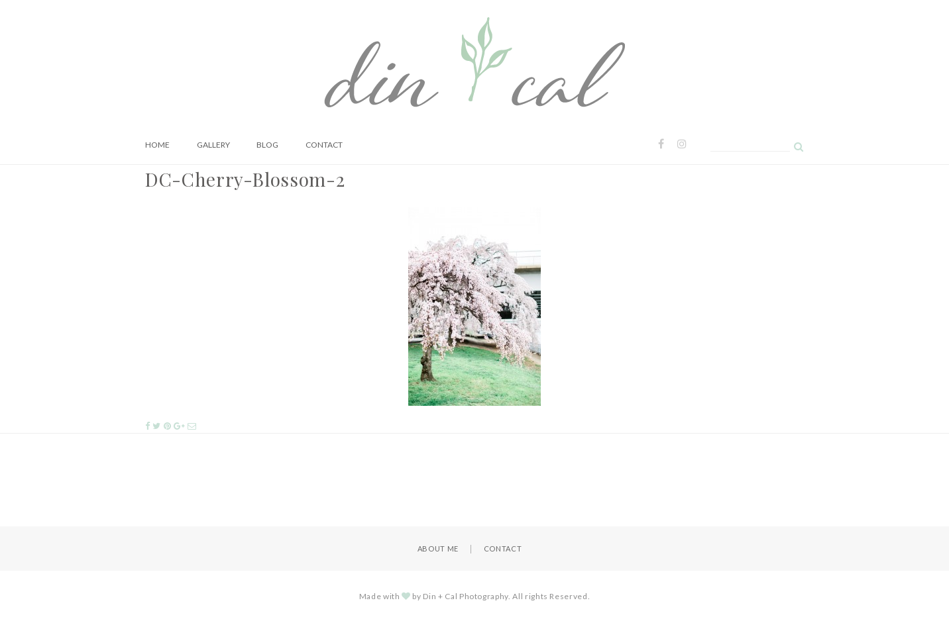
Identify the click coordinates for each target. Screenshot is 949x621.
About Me (438, 548)
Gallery (213, 145)
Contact (324, 145)
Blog (267, 145)
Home (157, 145)
